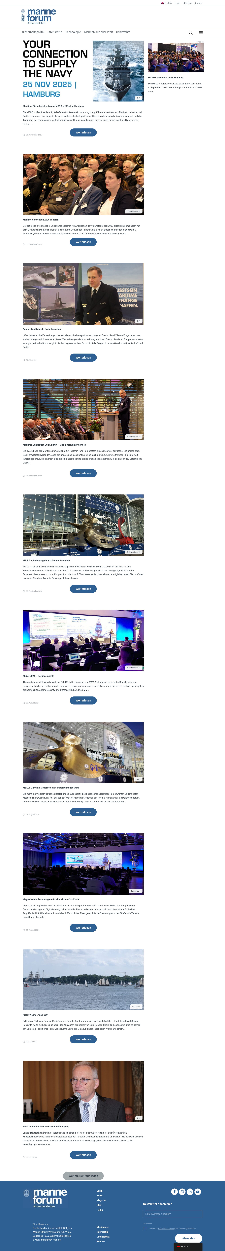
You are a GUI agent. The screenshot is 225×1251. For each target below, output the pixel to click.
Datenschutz (103, 1236)
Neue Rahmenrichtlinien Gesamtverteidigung (46, 1126)
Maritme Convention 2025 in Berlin (41, 219)
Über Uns (187, 3)
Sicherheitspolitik (33, 32)
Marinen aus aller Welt (98, 32)
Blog (99, 1205)
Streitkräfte (54, 32)
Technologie (73, 32)
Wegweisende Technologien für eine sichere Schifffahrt (51, 899)
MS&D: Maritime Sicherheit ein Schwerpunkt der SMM (51, 787)
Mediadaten (103, 1227)
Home (100, 1210)
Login (177, 3)
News (138, 779)
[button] (200, 33)
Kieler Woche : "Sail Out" (35, 1015)
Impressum (102, 1231)
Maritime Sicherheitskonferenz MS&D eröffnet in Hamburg (53, 106)
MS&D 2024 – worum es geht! (38, 676)
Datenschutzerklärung (166, 1229)
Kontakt (198, 3)
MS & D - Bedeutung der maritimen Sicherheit (46, 560)
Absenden (188, 1238)
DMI (138, 98)
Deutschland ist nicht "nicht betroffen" (42, 329)
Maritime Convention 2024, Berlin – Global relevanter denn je (54, 444)
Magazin (101, 1200)
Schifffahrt (123, 32)
